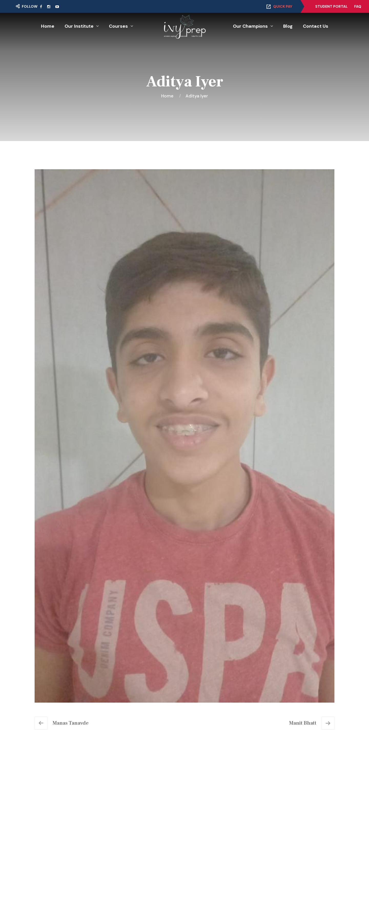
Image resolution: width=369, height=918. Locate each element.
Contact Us (315, 26)
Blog (288, 26)
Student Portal (331, 6)
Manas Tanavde (71, 723)
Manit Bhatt (302, 723)
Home (47, 26)
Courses (118, 26)
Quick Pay (282, 6)
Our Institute (79, 26)
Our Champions (250, 26)
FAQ (357, 6)
